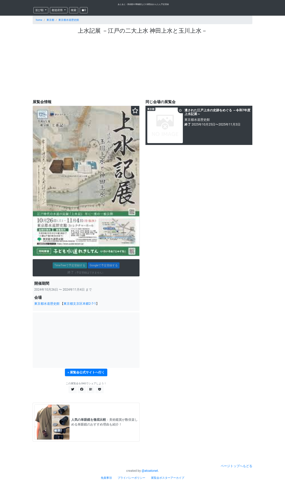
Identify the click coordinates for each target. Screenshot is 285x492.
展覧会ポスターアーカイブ (167, 477)
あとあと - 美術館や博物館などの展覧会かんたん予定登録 (143, 4)
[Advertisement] (142, 66)
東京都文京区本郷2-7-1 (80, 303)
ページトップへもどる (236, 466)
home (39, 19)
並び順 (39, 10)
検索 (73, 10)
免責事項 (106, 477)
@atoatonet (150, 471)
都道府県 (57, 10)
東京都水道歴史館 (68, 19)
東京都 (50, 19)
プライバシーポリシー (131, 477)
